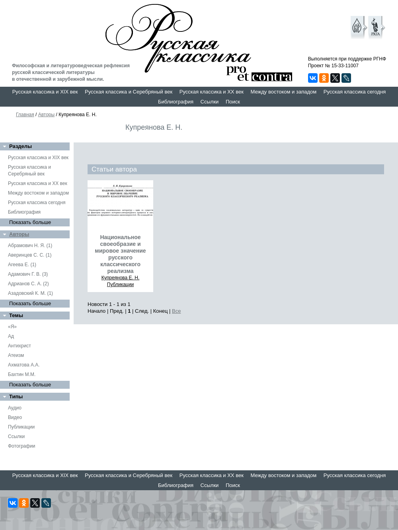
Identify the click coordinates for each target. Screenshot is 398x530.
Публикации (21, 427)
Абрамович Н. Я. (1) (30, 245)
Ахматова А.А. (24, 365)
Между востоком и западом (283, 92)
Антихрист (19, 346)
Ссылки (210, 102)
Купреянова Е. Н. (120, 278)
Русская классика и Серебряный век (128, 92)
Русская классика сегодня (355, 92)
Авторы (46, 114)
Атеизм (16, 355)
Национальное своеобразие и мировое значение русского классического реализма (120, 254)
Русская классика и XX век (211, 92)
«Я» (12, 326)
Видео (15, 417)
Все (176, 311)
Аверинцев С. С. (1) (29, 255)
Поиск (233, 102)
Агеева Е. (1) (22, 264)
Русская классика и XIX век (45, 92)
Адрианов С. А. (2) (28, 283)
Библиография (175, 102)
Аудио (14, 408)
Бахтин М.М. (21, 374)
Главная (25, 114)
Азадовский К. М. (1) (30, 293)
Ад (11, 336)
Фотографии (21, 446)
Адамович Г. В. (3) (28, 274)
